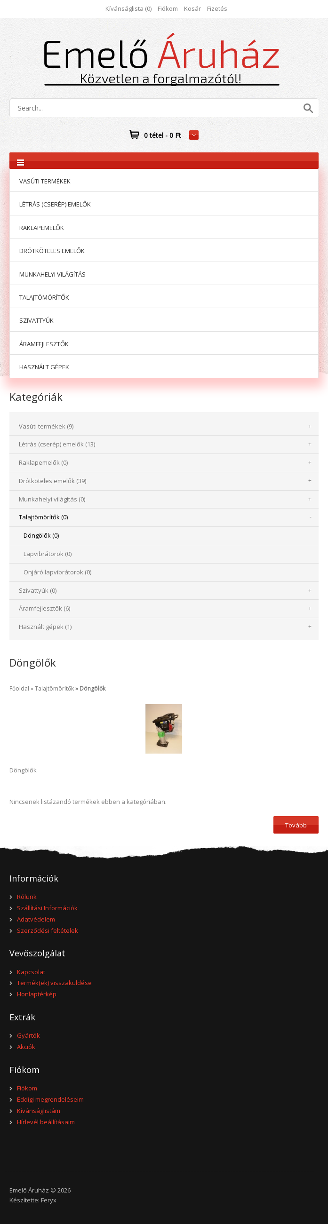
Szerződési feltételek (47, 930)
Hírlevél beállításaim (46, 1122)
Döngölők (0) (41, 535)
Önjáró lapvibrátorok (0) (57, 572)
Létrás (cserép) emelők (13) (57, 444)
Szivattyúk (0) (37, 590)
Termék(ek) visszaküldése (54, 982)
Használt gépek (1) (45, 626)
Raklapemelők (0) (43, 462)
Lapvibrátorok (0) (48, 553)
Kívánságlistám (38, 1110)
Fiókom (168, 8)
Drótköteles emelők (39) (52, 481)
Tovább (296, 825)
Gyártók (28, 1035)
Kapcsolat (31, 972)
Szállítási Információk (47, 908)
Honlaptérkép (36, 994)
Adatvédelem (36, 919)
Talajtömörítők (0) (43, 517)
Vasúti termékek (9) (46, 426)
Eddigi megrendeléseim (50, 1099)
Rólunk (27, 896)
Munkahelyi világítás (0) (52, 499)
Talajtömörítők (54, 688)
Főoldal (19, 688)
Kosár (192, 8)
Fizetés (217, 8)
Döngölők (92, 688)
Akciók (26, 1046)
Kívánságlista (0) (128, 8)
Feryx (48, 1200)
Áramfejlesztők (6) (44, 608)
